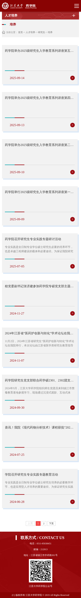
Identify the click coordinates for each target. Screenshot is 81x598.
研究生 (41, 32)
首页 (20, 32)
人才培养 (30, 32)
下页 (51, 523)
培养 (50, 32)
